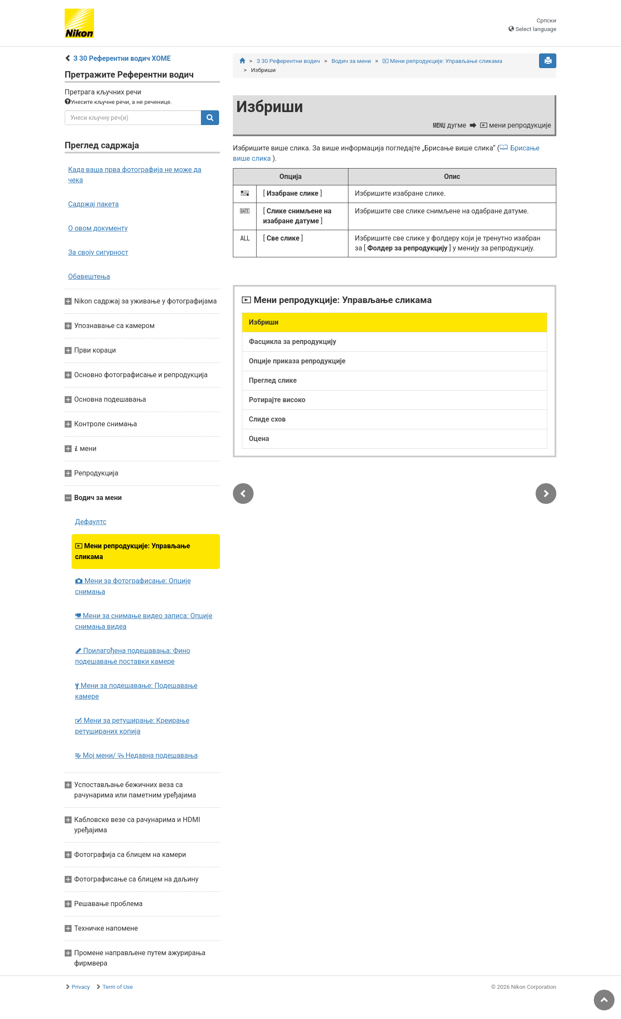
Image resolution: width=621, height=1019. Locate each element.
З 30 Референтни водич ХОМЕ (122, 58)
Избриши (264, 322)
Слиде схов (267, 419)
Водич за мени (351, 61)
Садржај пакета (93, 204)
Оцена (259, 438)
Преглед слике (273, 380)
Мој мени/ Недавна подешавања (136, 755)
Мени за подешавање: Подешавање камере (136, 690)
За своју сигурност (98, 252)
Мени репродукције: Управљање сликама (132, 551)
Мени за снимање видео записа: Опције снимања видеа (143, 621)
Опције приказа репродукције (297, 361)
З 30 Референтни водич (288, 61)
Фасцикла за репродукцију (292, 342)
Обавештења (89, 276)
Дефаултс (91, 522)
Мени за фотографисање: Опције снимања (133, 586)
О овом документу (98, 228)
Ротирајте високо (277, 400)
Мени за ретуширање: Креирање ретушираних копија (132, 725)
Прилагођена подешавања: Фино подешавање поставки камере (132, 656)
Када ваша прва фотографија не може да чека (134, 175)
